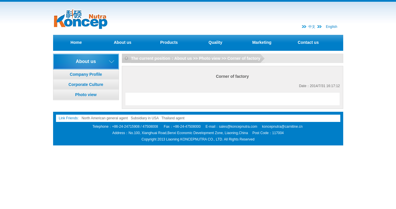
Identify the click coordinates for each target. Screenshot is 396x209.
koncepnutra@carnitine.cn (282, 127)
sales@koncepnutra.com (238, 127)
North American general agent (105, 118)
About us (122, 42)
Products (169, 42)
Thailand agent (173, 118)
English (331, 27)
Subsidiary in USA (145, 118)
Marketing (261, 42)
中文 (311, 27)
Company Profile (86, 74)
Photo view (86, 94)
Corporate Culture (85, 84)
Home (76, 42)
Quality (215, 42)
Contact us (308, 42)
